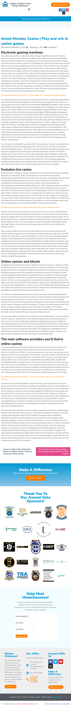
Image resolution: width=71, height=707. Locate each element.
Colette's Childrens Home (25, 704)
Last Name (19, 629)
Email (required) (22, 616)
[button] (29, 9)
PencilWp (66, 704)
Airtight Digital (56, 697)
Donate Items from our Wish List (35, 19)
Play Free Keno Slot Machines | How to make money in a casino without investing (30, 207)
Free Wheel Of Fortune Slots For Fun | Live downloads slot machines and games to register (33, 95)
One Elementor (55, 704)
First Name (19, 623)
